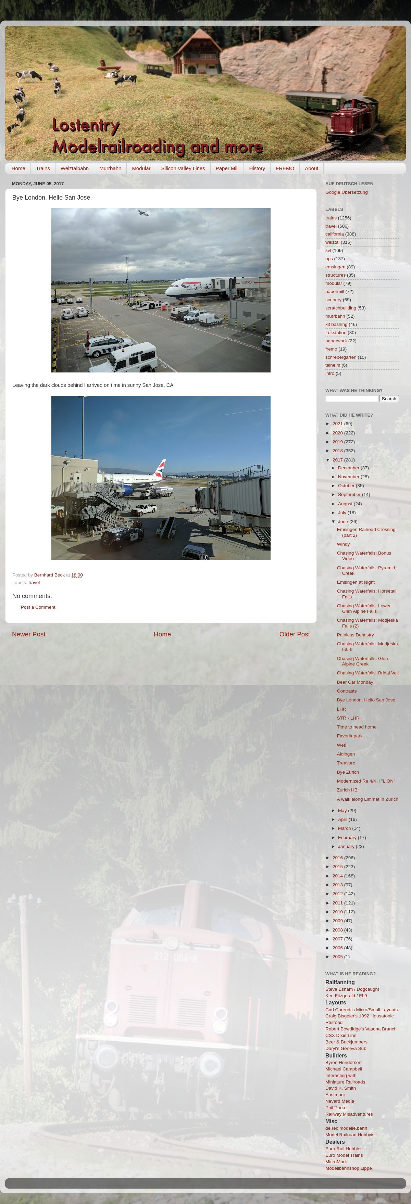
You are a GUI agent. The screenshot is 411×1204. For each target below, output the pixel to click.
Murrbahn (110, 168)
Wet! (342, 745)
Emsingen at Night (356, 582)
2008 (338, 930)
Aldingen (346, 754)
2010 (338, 911)
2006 (338, 947)
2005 (338, 956)
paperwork (336, 340)
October (347, 485)
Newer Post (29, 634)
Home (18, 168)
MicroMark (336, 1161)
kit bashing (336, 324)
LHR (341, 709)
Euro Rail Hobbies (344, 1148)
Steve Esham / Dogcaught (352, 989)
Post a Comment (38, 607)
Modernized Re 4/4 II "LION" (366, 781)
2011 (338, 902)
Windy (343, 544)
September (350, 494)
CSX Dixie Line (341, 1035)
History (257, 168)
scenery (333, 299)
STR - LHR (348, 718)
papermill (334, 291)
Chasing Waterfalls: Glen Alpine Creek (362, 661)
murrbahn (335, 316)
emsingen (335, 266)
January (347, 846)
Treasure (346, 762)
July (343, 512)
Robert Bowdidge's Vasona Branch (361, 1028)
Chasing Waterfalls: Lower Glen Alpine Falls (364, 608)
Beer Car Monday (355, 682)
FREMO (285, 168)
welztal (332, 242)
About (311, 168)
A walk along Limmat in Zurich (367, 799)
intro (329, 373)
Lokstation (336, 332)
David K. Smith (340, 1088)
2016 (338, 857)
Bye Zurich (348, 772)
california (334, 234)
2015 (338, 866)
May (343, 810)
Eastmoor (335, 1094)
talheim (332, 365)
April (343, 819)
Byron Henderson (343, 1062)
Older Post (294, 634)
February (348, 837)
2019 (338, 441)
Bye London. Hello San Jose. (367, 699)
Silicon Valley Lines (183, 168)
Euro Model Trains (344, 1155)
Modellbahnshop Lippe (348, 1168)
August (346, 503)
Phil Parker (336, 1107)
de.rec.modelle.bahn (346, 1128)
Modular (141, 168)
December (349, 467)
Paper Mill (227, 168)
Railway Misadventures (349, 1114)
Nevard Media (339, 1101)
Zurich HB (347, 790)
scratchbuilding (340, 307)
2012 (338, 893)
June (343, 521)
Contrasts (347, 691)
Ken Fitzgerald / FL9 (346, 995)
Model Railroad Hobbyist (350, 1134)
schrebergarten (341, 357)
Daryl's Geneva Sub (345, 1048)
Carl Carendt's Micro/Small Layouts (361, 1009)
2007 (338, 938)
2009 (338, 920)
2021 (338, 423)
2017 (338, 459)
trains (331, 217)
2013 (338, 884)
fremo (331, 349)
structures (335, 275)
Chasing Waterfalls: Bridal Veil (368, 672)
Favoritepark (350, 735)
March (345, 828)
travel (34, 582)
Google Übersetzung (346, 192)
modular (333, 283)
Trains (43, 168)
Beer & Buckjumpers (346, 1041)
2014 (338, 875)
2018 (338, 450)
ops (329, 258)
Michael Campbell (343, 1069)
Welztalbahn (75, 168)
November (349, 476)
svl (328, 250)
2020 (338, 432)
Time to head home (357, 727)
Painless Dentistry (355, 634)
